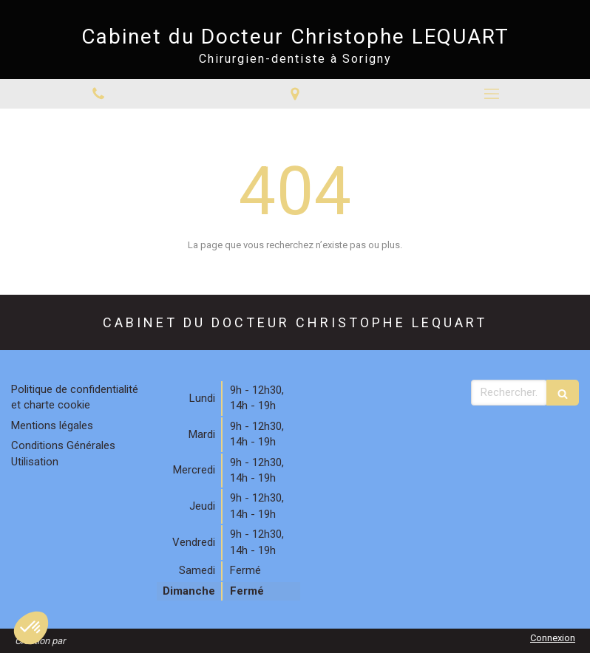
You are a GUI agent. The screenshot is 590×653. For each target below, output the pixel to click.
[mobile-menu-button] (491, 94)
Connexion (552, 637)
